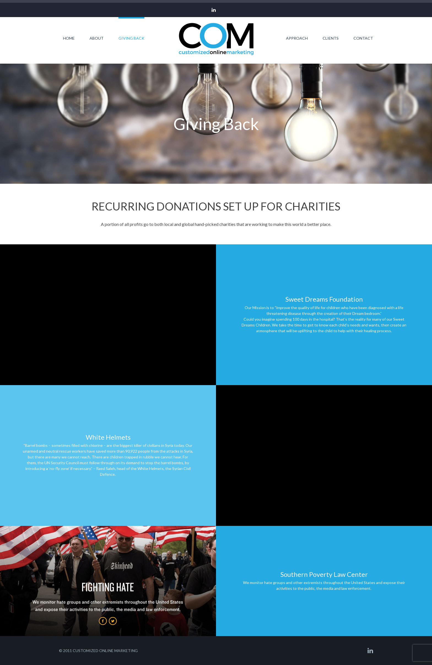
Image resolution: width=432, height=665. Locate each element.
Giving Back (131, 38)
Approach (297, 38)
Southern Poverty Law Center (324, 574)
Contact (363, 38)
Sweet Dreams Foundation (324, 299)
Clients (331, 38)
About (97, 38)
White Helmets (108, 437)
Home (69, 38)
